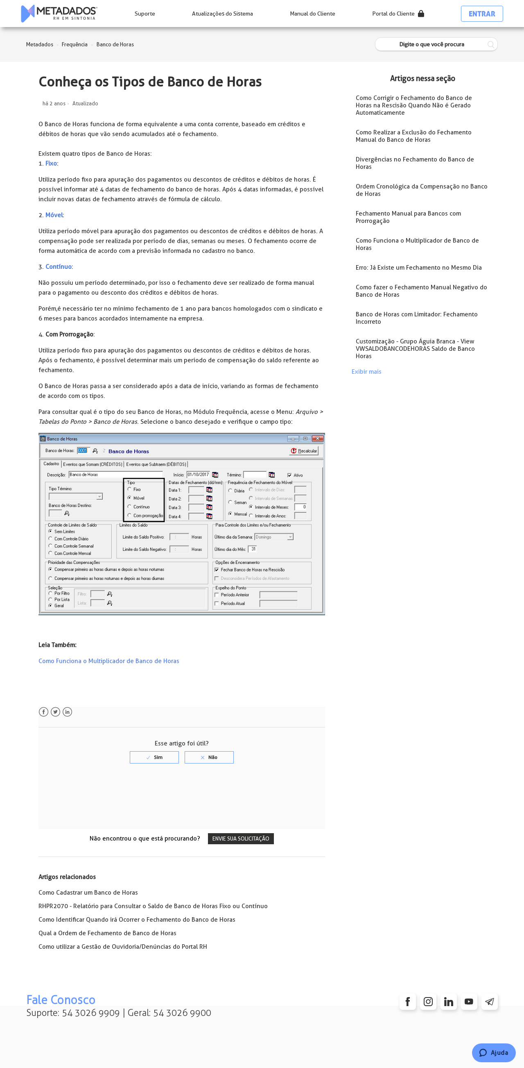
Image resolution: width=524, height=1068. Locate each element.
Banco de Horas (115, 44)
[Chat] (494, 1052)
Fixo (51, 163)
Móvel (54, 215)
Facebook (43, 712)
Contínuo (58, 266)
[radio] (154, 757)
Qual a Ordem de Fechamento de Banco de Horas (107, 933)
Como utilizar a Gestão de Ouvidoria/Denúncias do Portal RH (122, 946)
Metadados (39, 44)
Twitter (55, 712)
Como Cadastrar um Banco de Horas (88, 892)
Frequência (75, 44)
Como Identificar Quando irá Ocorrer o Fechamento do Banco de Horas (136, 919)
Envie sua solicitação (240, 839)
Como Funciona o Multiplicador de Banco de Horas (108, 661)
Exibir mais (367, 371)
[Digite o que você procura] (436, 44)
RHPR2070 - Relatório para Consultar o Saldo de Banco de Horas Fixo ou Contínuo (153, 906)
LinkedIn (67, 712)
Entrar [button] (482, 13)
